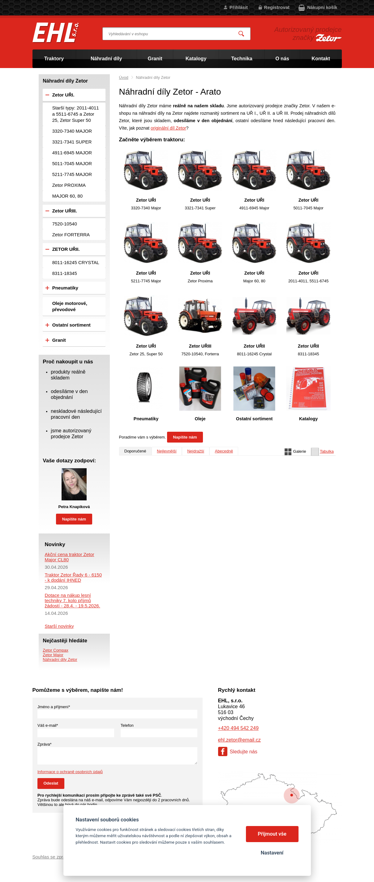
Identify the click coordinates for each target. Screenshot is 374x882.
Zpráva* (44, 744)
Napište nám (185, 437)
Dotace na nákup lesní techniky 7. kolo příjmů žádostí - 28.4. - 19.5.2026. (72, 600)
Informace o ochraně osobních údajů (70, 771)
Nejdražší (195, 451)
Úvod (123, 77)
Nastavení (272, 853)
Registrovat (277, 7)
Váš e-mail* (47, 725)
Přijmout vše (272, 834)
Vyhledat (241, 34)
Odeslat (51, 783)
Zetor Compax (55, 650)
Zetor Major (53, 655)
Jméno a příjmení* (53, 706)
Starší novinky (59, 626)
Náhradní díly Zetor (60, 659)
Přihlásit (239, 7)
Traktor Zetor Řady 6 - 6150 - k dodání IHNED (73, 577)
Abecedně (224, 451)
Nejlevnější (167, 451)
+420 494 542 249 (238, 728)
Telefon (127, 725)
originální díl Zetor (168, 128)
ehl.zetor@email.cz (239, 740)
